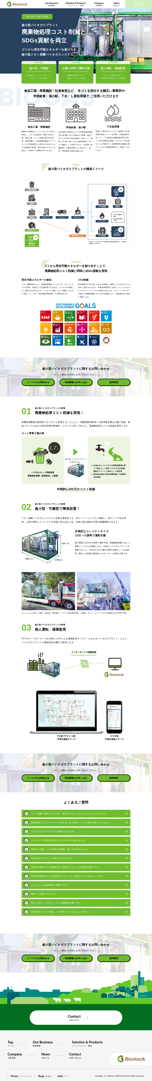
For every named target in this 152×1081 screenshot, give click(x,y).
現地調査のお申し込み (76, 382)
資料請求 (113, 382)
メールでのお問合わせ (38, 382)
